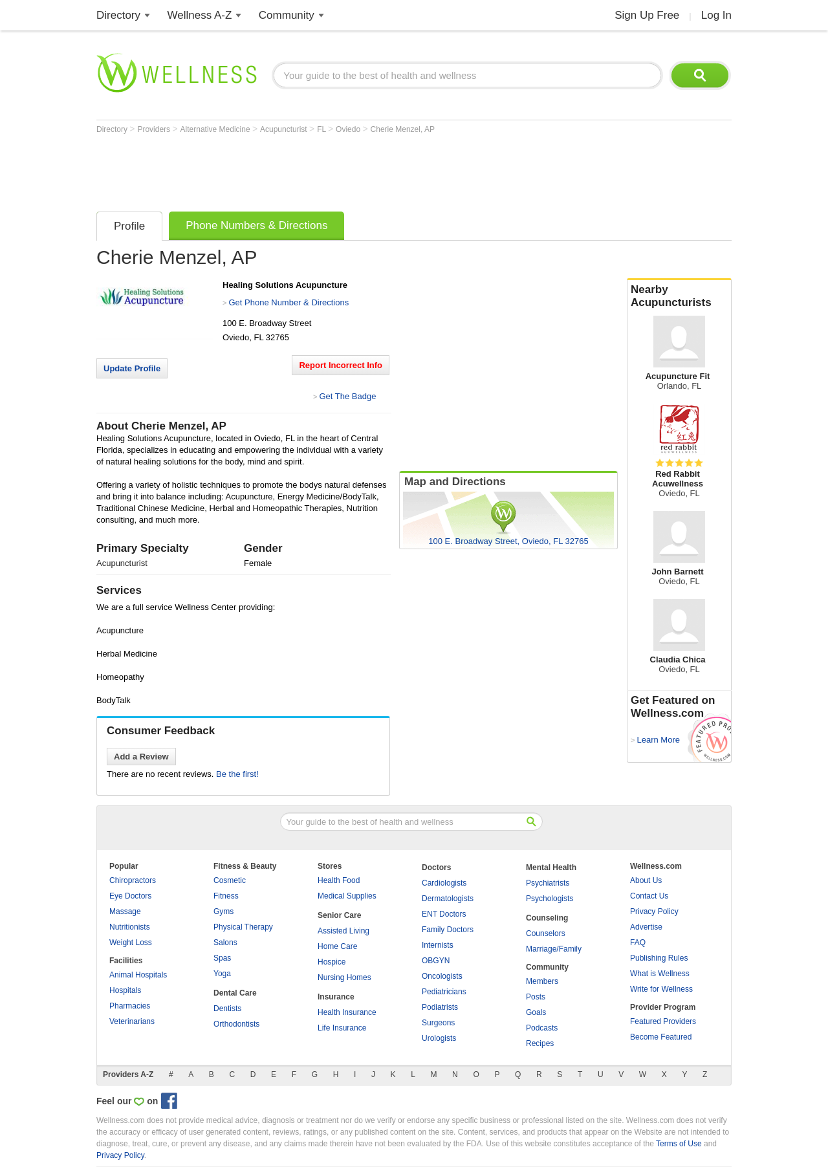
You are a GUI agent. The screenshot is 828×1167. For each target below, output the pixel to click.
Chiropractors (132, 880)
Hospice (331, 961)
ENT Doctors (444, 914)
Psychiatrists (547, 883)
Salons (225, 942)
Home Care (337, 946)
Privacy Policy (654, 911)
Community (286, 15)
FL (322, 129)
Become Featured (661, 1037)
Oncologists (442, 976)
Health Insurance (347, 1012)
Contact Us (649, 895)
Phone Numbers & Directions (256, 225)
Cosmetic (229, 880)
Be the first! (237, 774)
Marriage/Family (554, 949)
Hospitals (125, 990)
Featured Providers (663, 1021)
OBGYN (436, 960)
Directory (118, 15)
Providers (154, 129)
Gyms (223, 911)
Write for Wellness (661, 989)
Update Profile (132, 368)
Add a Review (141, 756)
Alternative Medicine (216, 129)
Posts (535, 996)
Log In (716, 15)
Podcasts (542, 1027)
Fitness (226, 895)
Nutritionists (129, 927)
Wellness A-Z (200, 15)
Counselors (545, 933)
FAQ (638, 942)
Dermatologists (448, 898)
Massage (125, 911)
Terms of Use (679, 1143)
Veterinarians (132, 1021)
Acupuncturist (284, 129)
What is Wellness (660, 973)
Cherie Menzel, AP (403, 129)
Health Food (339, 880)
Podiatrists (440, 1007)
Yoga (222, 973)
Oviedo (349, 129)
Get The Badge (347, 396)
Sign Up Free (647, 15)
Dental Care (235, 993)
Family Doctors (448, 929)
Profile (129, 226)
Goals (536, 1012)
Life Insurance (342, 1027)
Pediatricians (444, 991)
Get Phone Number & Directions (288, 302)
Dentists (227, 1008)
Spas (222, 958)
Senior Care (339, 915)
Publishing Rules (659, 958)
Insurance (336, 996)
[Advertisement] (331, 169)
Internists (437, 945)
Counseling (547, 917)
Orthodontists (236, 1024)
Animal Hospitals (138, 974)
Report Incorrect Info (340, 365)
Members (542, 981)
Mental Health (551, 867)
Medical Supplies (347, 895)
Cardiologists (444, 883)
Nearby (679, 296)
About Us (646, 880)
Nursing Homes (344, 977)
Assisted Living (343, 930)
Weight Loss (130, 942)
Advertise (646, 927)
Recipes (540, 1043)
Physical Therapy (243, 927)
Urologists (439, 1038)
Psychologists (549, 898)
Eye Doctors (130, 895)
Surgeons (438, 1022)
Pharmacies (129, 1005)
